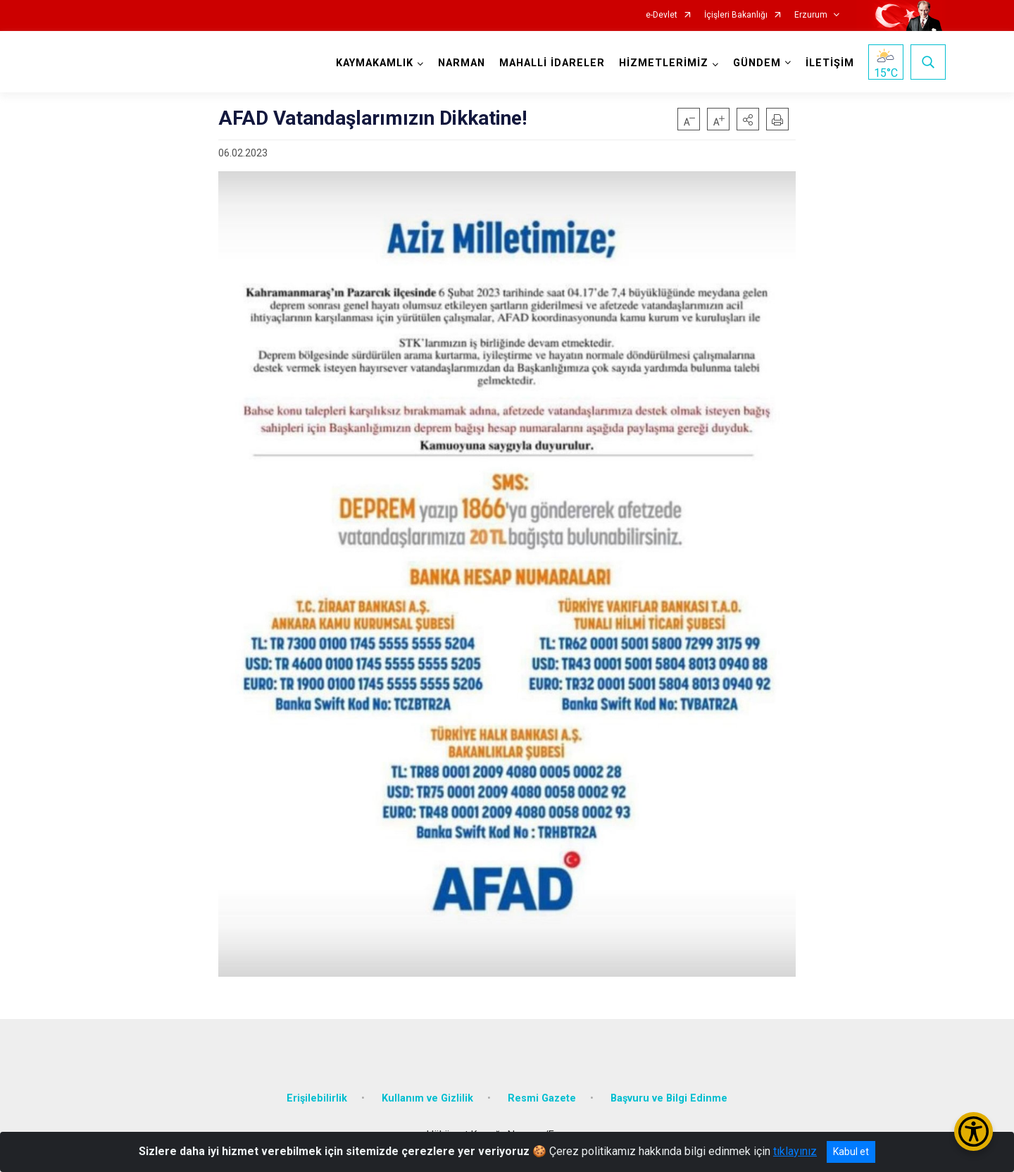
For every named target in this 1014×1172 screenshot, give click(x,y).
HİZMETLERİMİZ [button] (663, 63)
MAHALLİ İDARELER (552, 63)
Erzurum (810, 15)
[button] (748, 119)
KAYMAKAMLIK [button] (374, 63)
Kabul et (851, 1151)
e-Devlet (661, 15)
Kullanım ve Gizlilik (427, 1098)
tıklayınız (795, 1151)
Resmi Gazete (542, 1098)
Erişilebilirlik (317, 1098)
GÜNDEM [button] (757, 63)
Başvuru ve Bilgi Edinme (669, 1098)
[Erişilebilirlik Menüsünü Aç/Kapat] (973, 1131)
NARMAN (461, 63)
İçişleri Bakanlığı (736, 15)
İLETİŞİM (830, 63)
